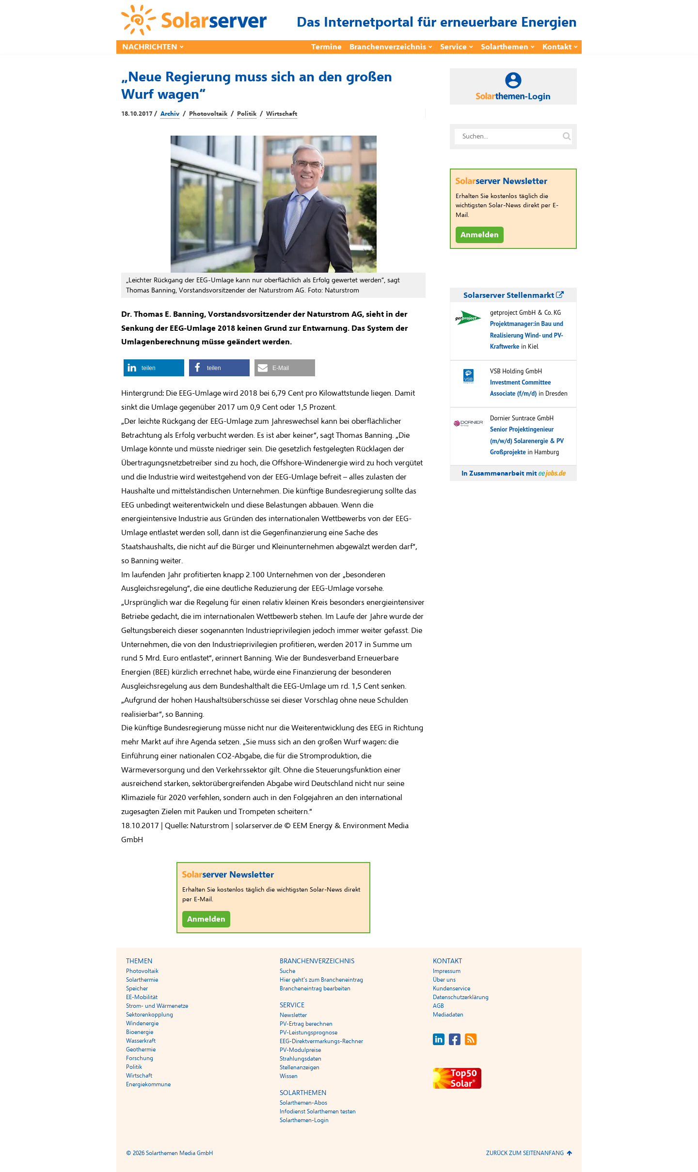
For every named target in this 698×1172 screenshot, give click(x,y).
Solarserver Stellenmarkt (513, 295)
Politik (246, 113)
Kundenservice (451, 988)
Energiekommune (148, 1084)
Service (453, 47)
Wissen (289, 1076)
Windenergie (142, 1023)
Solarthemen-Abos (303, 1103)
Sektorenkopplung (149, 1014)
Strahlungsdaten (300, 1059)
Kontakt (556, 47)
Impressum (446, 971)
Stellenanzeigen (299, 1067)
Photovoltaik (208, 113)
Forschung (139, 1058)
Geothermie (141, 1049)
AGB (438, 1006)
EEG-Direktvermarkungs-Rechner (321, 1041)
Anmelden (206, 919)
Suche (287, 971)
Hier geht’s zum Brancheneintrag (321, 980)
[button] (154, 367)
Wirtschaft (281, 113)
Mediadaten (448, 1014)
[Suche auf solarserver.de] (566, 136)
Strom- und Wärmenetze (157, 1006)
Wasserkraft (141, 1041)
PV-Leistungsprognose (308, 1032)
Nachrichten (149, 47)
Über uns (444, 980)
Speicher (137, 988)
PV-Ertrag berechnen (306, 1024)
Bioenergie (139, 1032)
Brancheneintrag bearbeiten (315, 988)
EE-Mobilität (142, 997)
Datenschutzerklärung (461, 997)
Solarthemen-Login (304, 1120)
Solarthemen (504, 47)
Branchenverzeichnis (387, 47)
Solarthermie (142, 980)
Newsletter (293, 1015)
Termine (326, 47)
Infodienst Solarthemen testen (318, 1111)
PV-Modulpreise (300, 1050)
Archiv (169, 113)
